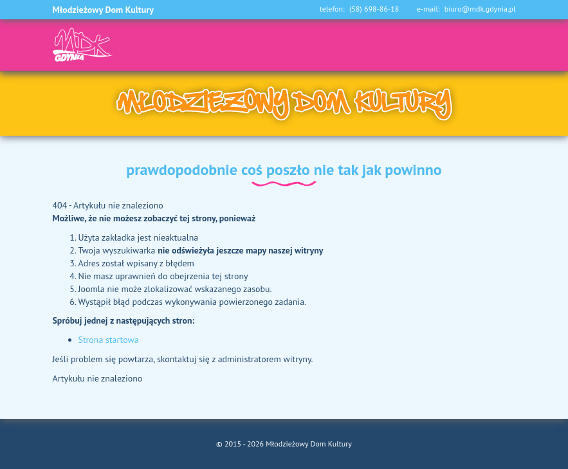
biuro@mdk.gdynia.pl (480, 9)
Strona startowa (108, 339)
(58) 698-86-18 (374, 9)
